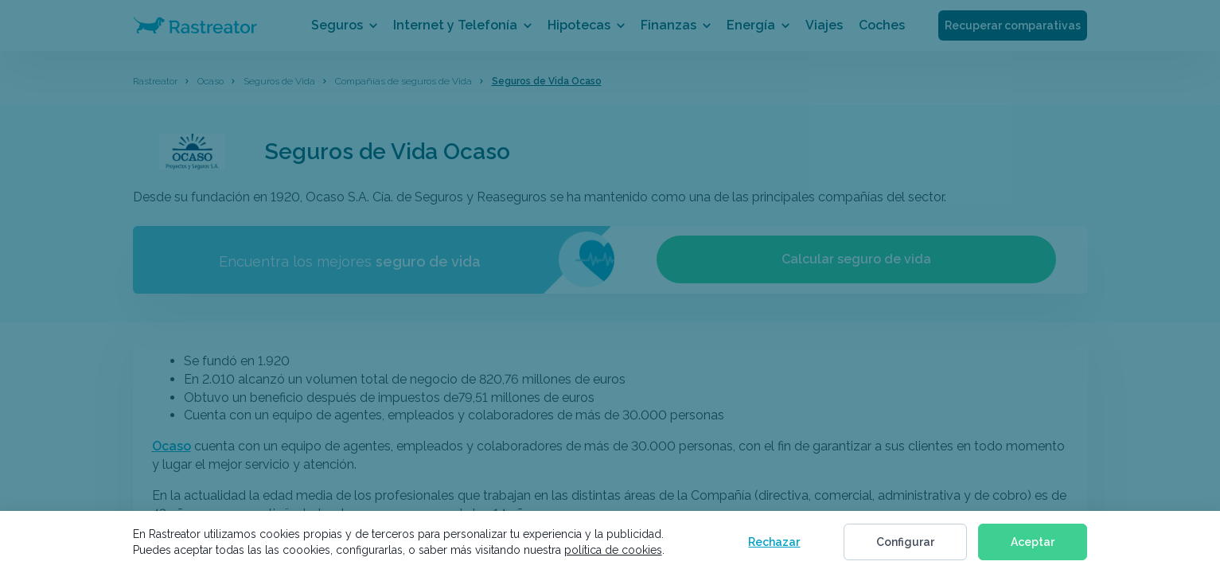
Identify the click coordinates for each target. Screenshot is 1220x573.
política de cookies (613, 550)
